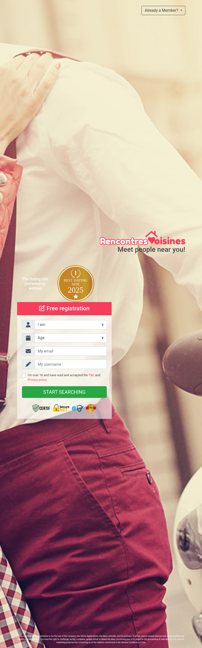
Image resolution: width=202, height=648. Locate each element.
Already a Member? (162, 10)
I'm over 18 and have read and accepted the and (64, 377)
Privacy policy (37, 380)
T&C (92, 375)
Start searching (64, 392)
